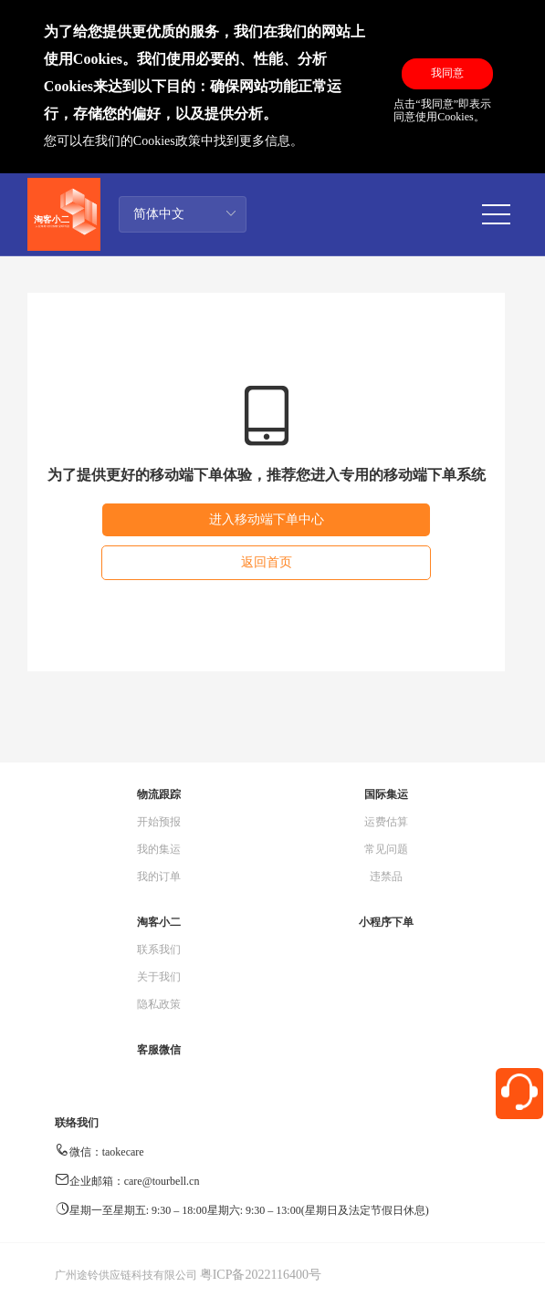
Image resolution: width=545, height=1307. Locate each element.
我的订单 (159, 876)
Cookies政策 (167, 141)
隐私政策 (159, 1004)
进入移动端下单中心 (266, 519)
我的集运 (159, 849)
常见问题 (386, 849)
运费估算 (386, 821)
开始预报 (159, 821)
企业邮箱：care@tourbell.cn (134, 1181)
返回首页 (266, 562)
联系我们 (159, 949)
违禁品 (386, 876)
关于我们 (159, 976)
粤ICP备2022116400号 (260, 1274)
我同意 (447, 73)
